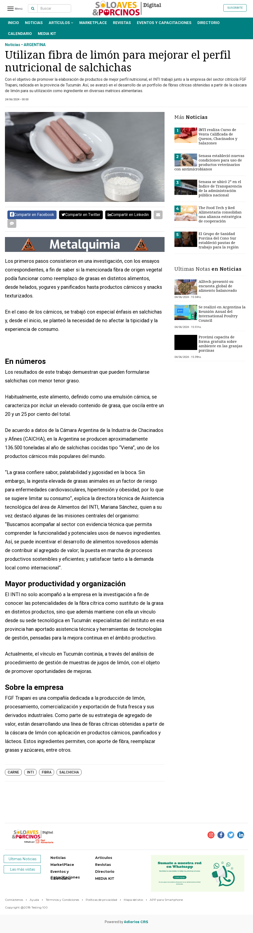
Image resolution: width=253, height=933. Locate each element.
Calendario (20, 33)
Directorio (208, 23)
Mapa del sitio (133, 900)
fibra (46, 772)
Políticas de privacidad (101, 900)
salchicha (69, 772)
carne (13, 772)
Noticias (34, 23)
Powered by (126, 922)
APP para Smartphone (166, 900)
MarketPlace (93, 23)
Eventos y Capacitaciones (164, 23)
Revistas (122, 23)
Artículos (61, 23)
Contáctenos (14, 900)
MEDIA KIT (47, 33)
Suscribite (235, 7)
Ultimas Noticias (22, 859)
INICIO (13, 23)
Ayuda (34, 900)
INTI (30, 772)
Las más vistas (22, 869)
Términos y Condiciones (62, 900)
